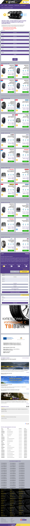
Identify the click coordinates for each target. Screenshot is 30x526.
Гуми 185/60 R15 (4, 482)
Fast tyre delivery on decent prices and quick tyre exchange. (15, 417)
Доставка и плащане (23, 5)
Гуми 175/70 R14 (21, 482)
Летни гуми (7, 15)
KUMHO (2, 435)
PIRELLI (11, 508)
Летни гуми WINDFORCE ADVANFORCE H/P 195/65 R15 (11, 102)
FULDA (2, 498)
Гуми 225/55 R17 (21, 466)
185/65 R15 (25, 432)
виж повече (3, 30)
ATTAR (11, 489)
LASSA (2, 503)
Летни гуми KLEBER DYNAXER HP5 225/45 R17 (10, 137)
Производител (15, 50)
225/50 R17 (25, 457)
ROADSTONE (21, 510)
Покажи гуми (15, 302)
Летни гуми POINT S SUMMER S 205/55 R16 (25, 186)
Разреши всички (24, 271)
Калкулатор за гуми (16, 5)
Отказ (15, 271)
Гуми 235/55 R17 (21, 475)
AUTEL (2, 491)
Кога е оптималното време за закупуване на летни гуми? (10, 389)
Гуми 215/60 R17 (13, 471)
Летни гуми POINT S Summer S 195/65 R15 (25, 102)
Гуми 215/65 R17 (4, 475)
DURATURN (3, 496)
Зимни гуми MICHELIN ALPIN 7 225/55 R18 (25, 221)
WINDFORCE (12, 515)
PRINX (2, 510)
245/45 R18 (25, 454)
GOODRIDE (3, 500)
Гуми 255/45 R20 (13, 485)
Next (28, 406)
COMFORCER (12, 493)
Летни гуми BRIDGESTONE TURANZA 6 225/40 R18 (11, 83)
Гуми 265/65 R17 (4, 485)
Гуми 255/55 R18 (13, 478)
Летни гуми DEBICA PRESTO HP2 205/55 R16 (11, 186)
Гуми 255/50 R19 (4, 473)
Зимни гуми (24, 15)
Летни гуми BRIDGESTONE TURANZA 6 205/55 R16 (11, 68)
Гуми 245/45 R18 (21, 468)
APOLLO (2, 489)
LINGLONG (11, 503)
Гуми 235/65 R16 (21, 487)
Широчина (15, 36)
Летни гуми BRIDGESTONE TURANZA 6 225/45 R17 (26, 68)
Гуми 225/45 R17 (21, 463)
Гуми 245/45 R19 (21, 473)
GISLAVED (20, 498)
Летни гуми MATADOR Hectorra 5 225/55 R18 (10, 221)
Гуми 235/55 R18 (21, 470)
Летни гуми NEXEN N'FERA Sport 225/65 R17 (25, 241)
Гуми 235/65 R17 (13, 475)
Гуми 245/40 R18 (21, 483)
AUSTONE (20, 489)
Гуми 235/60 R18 (21, 480)
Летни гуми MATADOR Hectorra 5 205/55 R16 (10, 171)
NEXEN (2, 434)
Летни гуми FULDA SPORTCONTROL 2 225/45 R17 (26, 152)
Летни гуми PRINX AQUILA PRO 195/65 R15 (26, 117)
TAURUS (2, 448)
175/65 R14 (25, 437)
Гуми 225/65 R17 (4, 468)
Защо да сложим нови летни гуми (6, 373)
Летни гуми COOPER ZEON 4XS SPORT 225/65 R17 (11, 241)
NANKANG (11, 507)
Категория (15, 32)
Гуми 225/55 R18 (13, 470)
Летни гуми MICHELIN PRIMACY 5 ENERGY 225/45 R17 (25, 137)
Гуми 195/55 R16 (4, 487)
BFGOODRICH (21, 491)
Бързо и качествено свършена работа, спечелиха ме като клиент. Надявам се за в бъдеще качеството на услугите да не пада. (15, 410)
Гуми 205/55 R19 (21, 478)
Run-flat (15, 54)
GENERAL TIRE (12, 498)
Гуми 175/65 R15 (13, 483)
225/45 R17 (25, 438)
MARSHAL (20, 503)
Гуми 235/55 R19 (21, 471)
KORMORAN (2, 431)
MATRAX (11, 505)
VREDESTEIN (3, 444)
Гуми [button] (2, 5)
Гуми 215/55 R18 (13, 473)
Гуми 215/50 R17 (13, 466)
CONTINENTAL (21, 493)
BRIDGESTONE (3, 493)
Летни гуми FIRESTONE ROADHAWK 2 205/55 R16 (25, 172)
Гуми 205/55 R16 (4, 463)
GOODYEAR (12, 500)
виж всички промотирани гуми (25, 94)
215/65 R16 (25, 450)
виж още (27, 372)
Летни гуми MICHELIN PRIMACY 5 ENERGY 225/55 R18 (25, 206)
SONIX (11, 512)
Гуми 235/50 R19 (13, 480)
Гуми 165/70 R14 (4, 483)
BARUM (11, 491)
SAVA (2, 512)
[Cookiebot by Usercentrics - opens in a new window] (25, 253)
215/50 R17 (25, 447)
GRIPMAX (20, 500)
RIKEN (2, 441)
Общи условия (12, 520)
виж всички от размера (26, 129)
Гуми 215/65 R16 (4, 471)
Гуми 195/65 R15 (13, 463)
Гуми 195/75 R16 (13, 487)
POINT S (20, 508)
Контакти (3, 7)
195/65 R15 (25, 434)
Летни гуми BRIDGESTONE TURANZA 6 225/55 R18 (11, 207)
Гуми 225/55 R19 (4, 480)
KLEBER (2, 501)
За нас (11, 519)
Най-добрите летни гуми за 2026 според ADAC (8, 359)
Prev (27, 406)
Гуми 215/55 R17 (4, 466)
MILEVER (2, 507)
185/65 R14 (25, 435)
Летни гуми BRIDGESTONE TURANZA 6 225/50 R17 (26, 83)
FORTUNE (20, 496)
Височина (14, 39)
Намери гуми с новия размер (15, 292)
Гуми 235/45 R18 (4, 478)
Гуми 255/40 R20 (21, 485)
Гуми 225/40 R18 (13, 468)
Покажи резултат (15, 59)
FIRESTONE (12, 496)
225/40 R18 (25, 451)
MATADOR (2, 505)
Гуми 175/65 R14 (13, 482)
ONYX (2, 508)
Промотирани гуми (11, 5)
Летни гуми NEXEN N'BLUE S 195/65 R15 (11, 117)
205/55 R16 (25, 431)
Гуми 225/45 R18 (4, 470)
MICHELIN (20, 505)
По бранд (2, 518)
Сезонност (15, 47)
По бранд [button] (6, 5)
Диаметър (15, 43)
